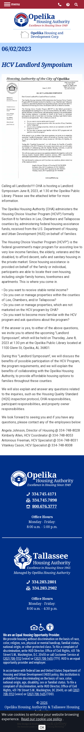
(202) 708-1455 (43, 659)
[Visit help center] (68, 4)
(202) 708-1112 (12, 659)
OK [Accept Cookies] (42, 727)
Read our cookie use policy (41, 719)
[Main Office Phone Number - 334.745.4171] (60, 4)
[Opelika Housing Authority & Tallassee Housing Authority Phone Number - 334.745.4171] (44, 494)
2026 (44, 702)
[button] (12, 4)
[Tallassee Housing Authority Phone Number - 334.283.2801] (44, 582)
